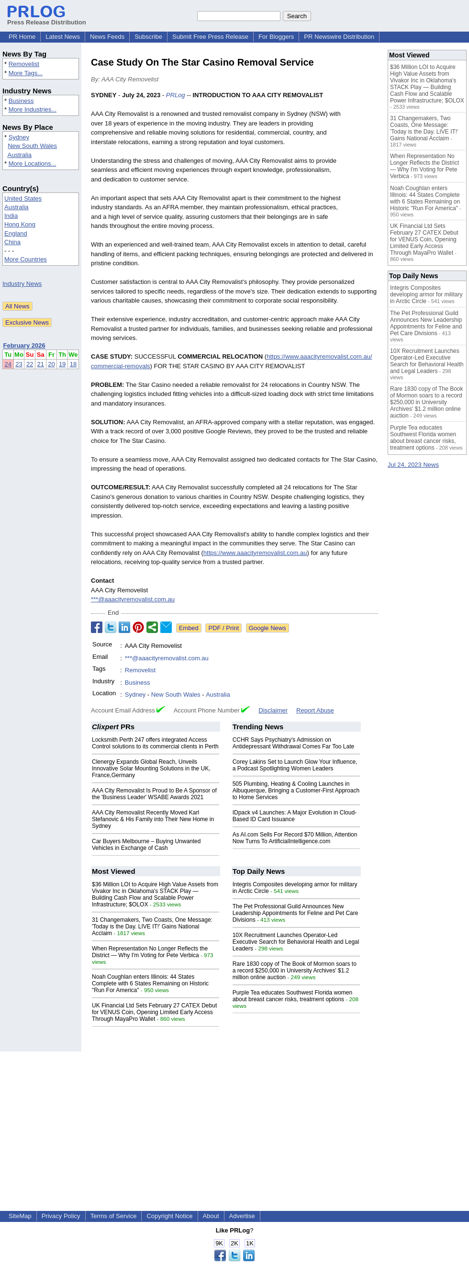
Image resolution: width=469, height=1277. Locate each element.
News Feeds (107, 36)
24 (8, 364)
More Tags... (26, 73)
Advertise (242, 1216)
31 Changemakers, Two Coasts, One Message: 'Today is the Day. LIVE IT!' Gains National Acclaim (152, 926)
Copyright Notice (169, 1216)
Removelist (24, 64)
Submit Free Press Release (210, 36)
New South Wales (32, 145)
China (12, 242)
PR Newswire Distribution (339, 36)
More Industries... (32, 109)
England (15, 233)
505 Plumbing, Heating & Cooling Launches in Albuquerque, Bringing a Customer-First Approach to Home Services (296, 790)
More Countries (25, 259)
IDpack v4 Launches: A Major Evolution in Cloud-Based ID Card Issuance (295, 816)
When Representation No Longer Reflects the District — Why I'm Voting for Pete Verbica (150, 952)
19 (62, 364)
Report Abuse (315, 710)
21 (40, 364)
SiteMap (20, 1216)
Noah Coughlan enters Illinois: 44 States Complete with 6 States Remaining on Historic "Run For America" (150, 983)
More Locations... (32, 163)
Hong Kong (19, 224)
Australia (20, 154)
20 (51, 364)
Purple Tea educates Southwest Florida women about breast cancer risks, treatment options (293, 996)
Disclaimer (273, 710)
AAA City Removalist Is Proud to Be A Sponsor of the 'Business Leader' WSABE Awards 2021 (154, 794)
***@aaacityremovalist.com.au (133, 599)
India (11, 215)
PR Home (22, 36)
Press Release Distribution (46, 18)
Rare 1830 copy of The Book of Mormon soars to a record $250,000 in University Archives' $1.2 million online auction (295, 971)
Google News (267, 628)
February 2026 (24, 345)
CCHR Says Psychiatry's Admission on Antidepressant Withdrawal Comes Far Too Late (294, 743)
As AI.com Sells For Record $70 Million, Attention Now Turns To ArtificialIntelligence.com (295, 838)
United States (23, 198)
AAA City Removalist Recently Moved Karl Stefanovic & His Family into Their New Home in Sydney (153, 819)
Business (21, 100)
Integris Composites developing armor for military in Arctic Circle (426, 294)
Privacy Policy (61, 1216)
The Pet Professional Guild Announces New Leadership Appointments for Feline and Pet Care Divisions (295, 913)
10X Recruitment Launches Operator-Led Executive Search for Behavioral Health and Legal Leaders (296, 942)
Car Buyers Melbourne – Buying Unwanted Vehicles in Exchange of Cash (146, 844)
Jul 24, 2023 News (413, 464)
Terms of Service (113, 1216)
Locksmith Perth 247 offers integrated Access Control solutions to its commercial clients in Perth (155, 743)
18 (73, 364)
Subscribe (148, 36)
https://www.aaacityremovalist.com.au (255, 552)
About (211, 1216)
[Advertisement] (234, 1118)
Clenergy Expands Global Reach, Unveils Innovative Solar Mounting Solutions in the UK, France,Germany (151, 768)
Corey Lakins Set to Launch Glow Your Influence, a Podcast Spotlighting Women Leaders (295, 765)
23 (18, 364)
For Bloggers (276, 36)
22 (29, 364)
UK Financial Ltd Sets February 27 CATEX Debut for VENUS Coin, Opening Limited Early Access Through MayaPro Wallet (154, 1012)
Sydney (19, 137)
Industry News (22, 283)
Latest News (62, 36)
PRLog (175, 95)
